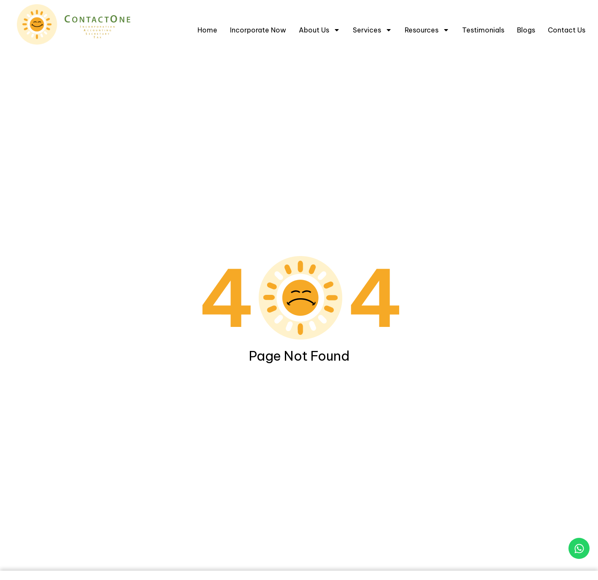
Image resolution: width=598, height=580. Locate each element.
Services (372, 30)
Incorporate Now (258, 30)
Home (207, 30)
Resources (427, 30)
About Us (319, 30)
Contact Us (566, 30)
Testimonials (483, 30)
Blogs (526, 30)
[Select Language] (564, 6)
